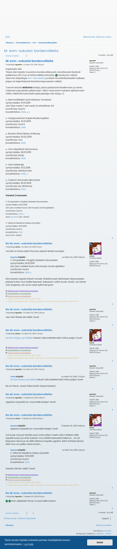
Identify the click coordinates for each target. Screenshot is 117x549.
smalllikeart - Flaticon (103, 534)
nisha (91, 256)
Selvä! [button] (100, 542)
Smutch (14, 217)
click (23, 111)
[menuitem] (103, 525)
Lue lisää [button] (28, 544)
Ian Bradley (107, 531)
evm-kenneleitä (36, 78)
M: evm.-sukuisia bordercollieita (31, 50)
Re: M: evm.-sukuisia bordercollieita (29, 243)
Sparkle (92, 60)
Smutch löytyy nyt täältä (19, 337)
